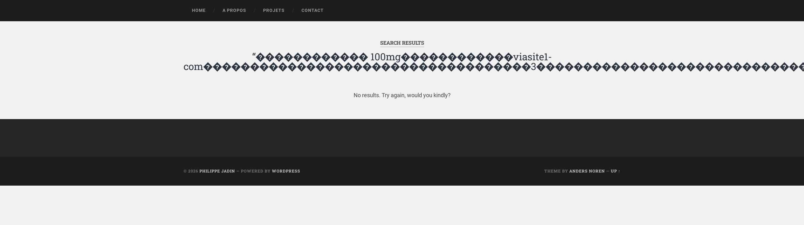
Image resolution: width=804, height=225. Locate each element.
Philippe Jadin (217, 170)
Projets (274, 10)
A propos (234, 10)
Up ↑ (615, 170)
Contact (313, 10)
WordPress (286, 170)
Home (199, 10)
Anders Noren (587, 170)
